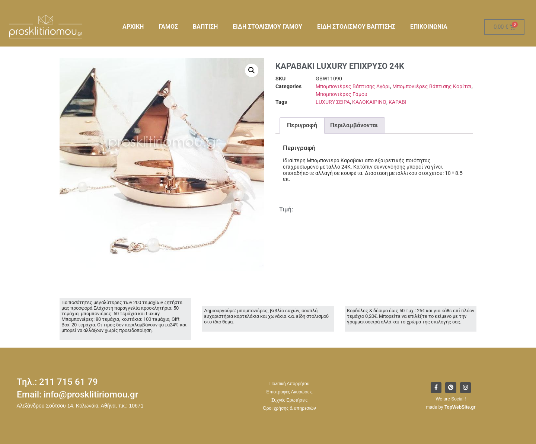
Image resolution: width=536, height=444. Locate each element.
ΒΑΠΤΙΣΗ (205, 26)
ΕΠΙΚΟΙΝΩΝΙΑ (428, 26)
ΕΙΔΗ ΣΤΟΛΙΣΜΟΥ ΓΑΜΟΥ (267, 26)
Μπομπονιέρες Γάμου (341, 94)
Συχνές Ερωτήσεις (289, 400)
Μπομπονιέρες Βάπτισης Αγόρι (353, 86)
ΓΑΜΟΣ (168, 26)
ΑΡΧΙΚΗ (133, 26)
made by (451, 407)
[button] (251, 70)
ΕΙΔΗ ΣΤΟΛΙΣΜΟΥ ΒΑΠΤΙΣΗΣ (356, 26)
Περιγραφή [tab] (302, 125)
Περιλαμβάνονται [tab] (354, 125)
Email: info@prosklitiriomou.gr (77, 394)
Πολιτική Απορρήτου (289, 383)
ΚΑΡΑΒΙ (397, 102)
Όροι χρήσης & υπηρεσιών (289, 408)
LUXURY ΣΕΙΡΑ (333, 102)
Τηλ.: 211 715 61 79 (57, 382)
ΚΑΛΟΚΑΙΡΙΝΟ (369, 102)
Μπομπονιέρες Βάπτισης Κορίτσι (432, 86)
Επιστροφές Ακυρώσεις (290, 392)
